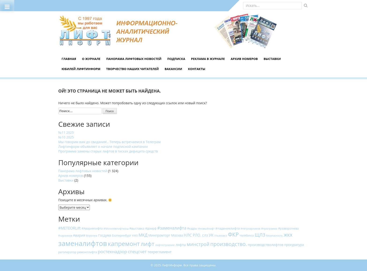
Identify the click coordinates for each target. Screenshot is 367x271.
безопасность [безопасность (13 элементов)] (274, 235)
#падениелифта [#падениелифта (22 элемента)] (228, 228)
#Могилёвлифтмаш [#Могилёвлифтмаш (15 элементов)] (115, 228)
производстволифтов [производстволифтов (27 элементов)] (265, 244)
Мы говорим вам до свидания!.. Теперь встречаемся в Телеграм (109, 142)
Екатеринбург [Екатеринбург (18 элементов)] (122, 236)
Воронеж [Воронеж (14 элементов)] (92, 235)
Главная (69, 59)
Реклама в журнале (208, 59)
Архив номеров (244, 59)
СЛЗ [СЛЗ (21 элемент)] (205, 235)
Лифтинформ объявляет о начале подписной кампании (103, 146)
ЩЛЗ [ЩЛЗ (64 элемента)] (260, 235)
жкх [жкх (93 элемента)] (288, 234)
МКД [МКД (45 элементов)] (143, 235)
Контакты (196, 69)
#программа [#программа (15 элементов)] (269, 228)
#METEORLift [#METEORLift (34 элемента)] (69, 228)
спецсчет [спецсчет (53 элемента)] (137, 251)
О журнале (91, 59)
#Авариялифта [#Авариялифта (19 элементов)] (92, 228)
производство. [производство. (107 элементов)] (228, 243)
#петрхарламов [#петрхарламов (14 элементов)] (250, 228)
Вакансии (173, 69)
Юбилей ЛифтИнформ (81, 69)
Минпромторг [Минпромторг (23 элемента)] (159, 235)
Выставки (272, 59)
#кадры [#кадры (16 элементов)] (192, 228)
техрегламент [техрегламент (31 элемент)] (159, 251)
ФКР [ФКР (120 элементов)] (233, 234)
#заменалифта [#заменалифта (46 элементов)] (171, 228)
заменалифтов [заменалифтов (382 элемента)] (82, 243)
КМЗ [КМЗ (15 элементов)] (135, 235)
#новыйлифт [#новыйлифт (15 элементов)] (206, 228)
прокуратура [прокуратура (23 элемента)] (294, 244)
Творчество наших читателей (132, 69)
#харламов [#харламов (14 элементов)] (65, 235)
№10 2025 (66, 137)
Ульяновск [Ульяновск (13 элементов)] (220, 235)
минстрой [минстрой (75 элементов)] (198, 244)
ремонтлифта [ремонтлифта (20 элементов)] (87, 252)
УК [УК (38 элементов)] (211, 235)
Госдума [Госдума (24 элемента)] (104, 235)
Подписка (176, 59)
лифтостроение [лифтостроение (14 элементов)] (165, 245)
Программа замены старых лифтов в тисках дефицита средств (108, 151)
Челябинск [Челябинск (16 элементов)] (247, 235)
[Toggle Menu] (7, 6)
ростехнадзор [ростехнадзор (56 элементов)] (112, 251)
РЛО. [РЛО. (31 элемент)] (197, 235)
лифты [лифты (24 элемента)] (181, 244)
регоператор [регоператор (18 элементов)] (67, 252)
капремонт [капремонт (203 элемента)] (124, 243)
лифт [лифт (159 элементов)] (147, 244)
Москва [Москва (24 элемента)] (177, 235)
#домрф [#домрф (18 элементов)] (150, 228)
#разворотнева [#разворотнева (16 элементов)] (288, 228)
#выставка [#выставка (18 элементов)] (136, 228)
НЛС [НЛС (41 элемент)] (188, 235)
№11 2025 (66, 132)
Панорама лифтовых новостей (133, 59)
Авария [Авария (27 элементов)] (79, 235)
